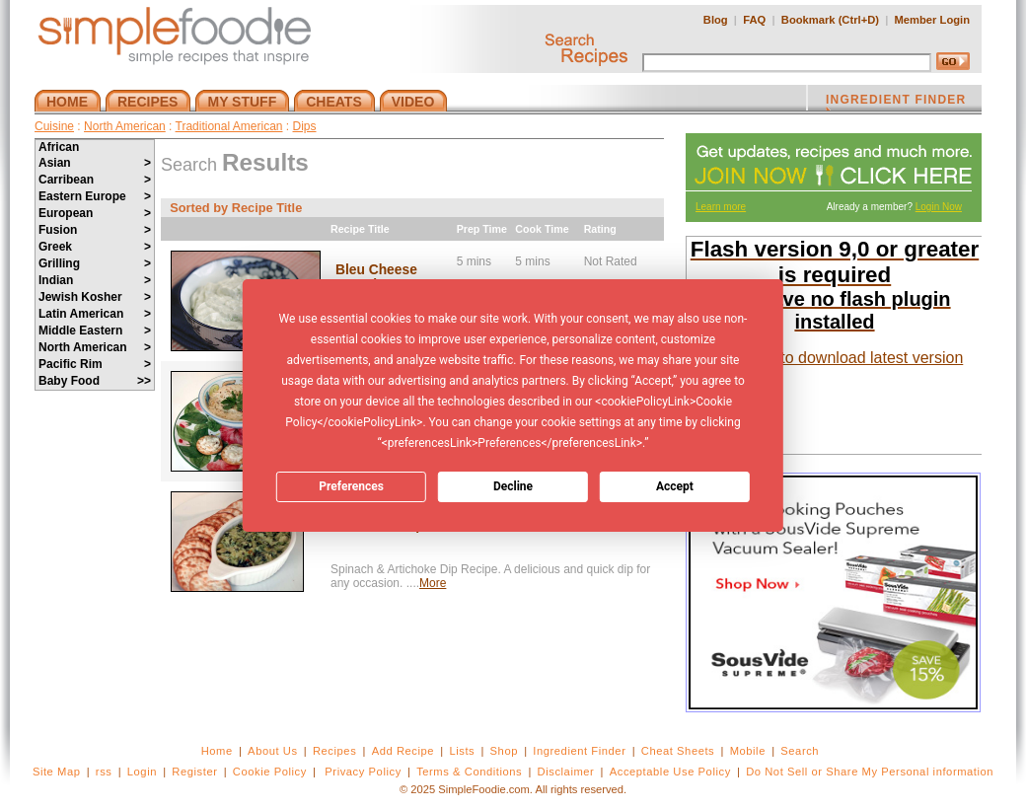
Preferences (351, 486)
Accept (675, 486)
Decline (513, 486)
